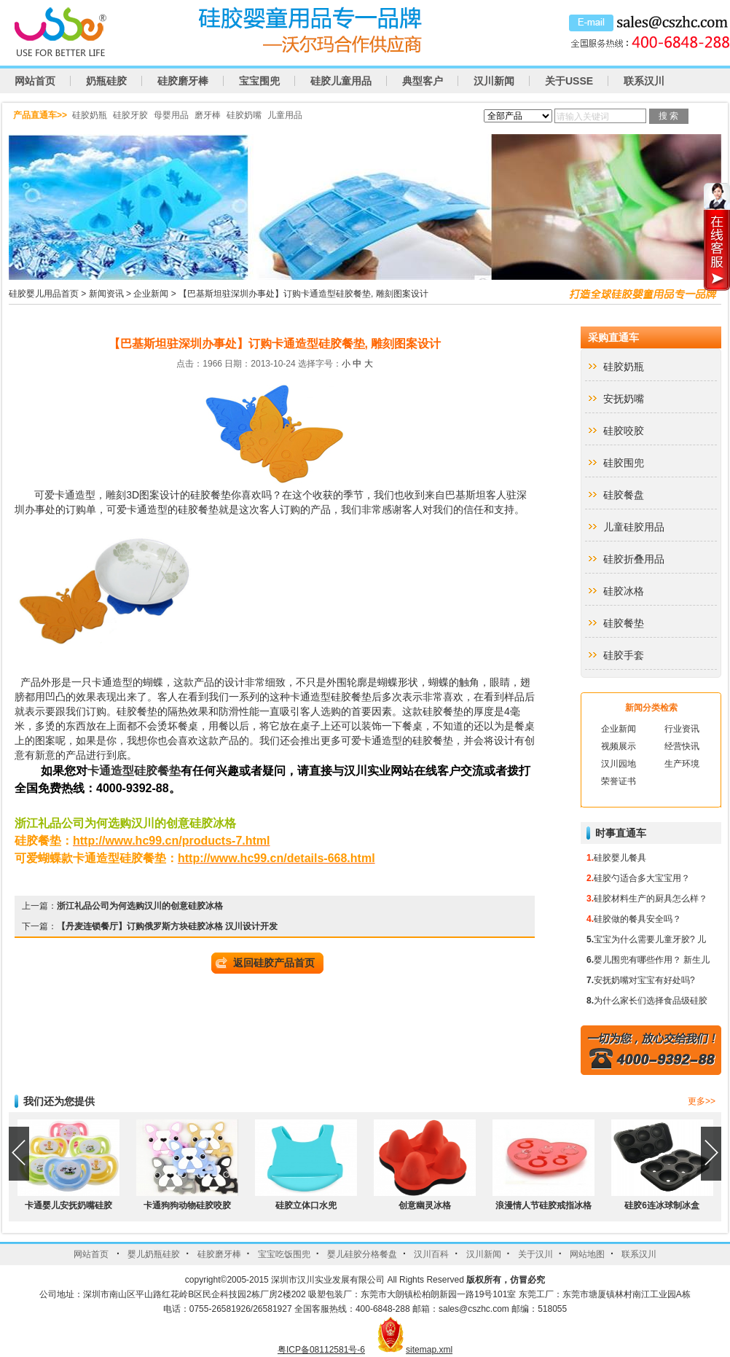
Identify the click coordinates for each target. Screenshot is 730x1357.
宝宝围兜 (259, 81)
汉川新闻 (494, 81)
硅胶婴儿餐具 (620, 858)
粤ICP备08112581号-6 (321, 1350)
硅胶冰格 (623, 591)
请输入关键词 (583, 117)
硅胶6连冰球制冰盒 (661, 1205)
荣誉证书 (618, 781)
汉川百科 (431, 1254)
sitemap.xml (429, 1350)
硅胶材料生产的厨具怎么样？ (650, 898)
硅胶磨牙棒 (182, 81)
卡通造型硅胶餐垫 (331, 697)
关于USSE (569, 81)
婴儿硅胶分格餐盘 (362, 1254)
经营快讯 (681, 746)
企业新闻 (150, 294)
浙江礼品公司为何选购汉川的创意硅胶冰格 (140, 906)
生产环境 (681, 764)
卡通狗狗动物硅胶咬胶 (187, 1205)
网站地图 (587, 1254)
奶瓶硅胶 (106, 81)
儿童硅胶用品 (633, 527)
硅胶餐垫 (210, 495)
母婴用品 (171, 115)
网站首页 (35, 81)
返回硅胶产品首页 (274, 963)
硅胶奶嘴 (244, 115)
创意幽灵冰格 (425, 1205)
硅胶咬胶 (623, 431)
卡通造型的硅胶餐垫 (173, 509)
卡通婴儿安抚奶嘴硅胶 (68, 1205)
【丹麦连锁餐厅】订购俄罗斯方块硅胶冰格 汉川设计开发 (167, 926)
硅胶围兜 (623, 463)
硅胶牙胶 (130, 115)
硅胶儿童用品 (341, 81)
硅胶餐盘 (623, 495)
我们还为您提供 (59, 1101)
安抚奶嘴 (623, 398)
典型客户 (422, 81)
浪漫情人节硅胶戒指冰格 (543, 1205)
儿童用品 (284, 115)
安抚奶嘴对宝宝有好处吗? (644, 980)
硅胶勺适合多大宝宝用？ (642, 878)
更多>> (701, 1101)
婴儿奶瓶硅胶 (153, 1254)
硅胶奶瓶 (89, 115)
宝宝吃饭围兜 (284, 1254)
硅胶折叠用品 (633, 559)
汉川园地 (618, 764)
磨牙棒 (208, 115)
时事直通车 (620, 833)
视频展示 (618, 746)
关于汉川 (535, 1254)
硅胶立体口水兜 (306, 1205)
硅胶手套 (623, 655)
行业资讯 (681, 729)
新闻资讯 (106, 294)
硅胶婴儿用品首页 (44, 294)
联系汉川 (644, 81)
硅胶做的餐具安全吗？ (637, 919)
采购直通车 (613, 337)
